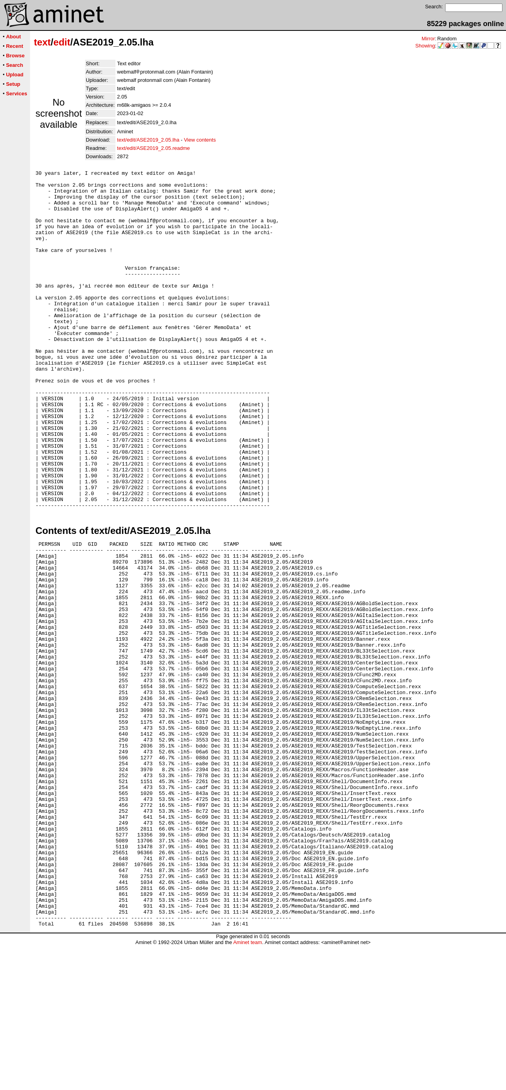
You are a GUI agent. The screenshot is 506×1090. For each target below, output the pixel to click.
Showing (425, 46)
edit (61, 42)
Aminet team (247, 1087)
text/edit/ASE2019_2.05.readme (153, 148)
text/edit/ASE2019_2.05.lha (148, 140)
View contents (200, 140)
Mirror (428, 39)
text (42, 42)
